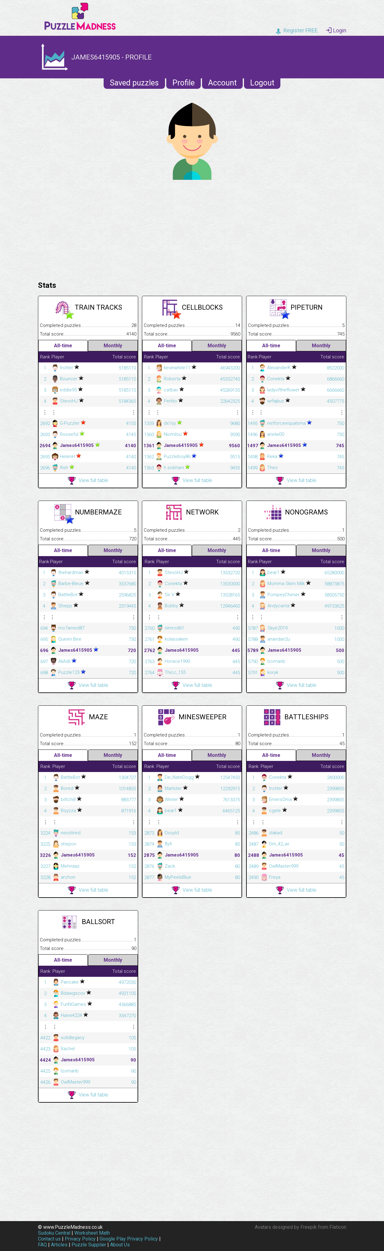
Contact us (49, 1239)
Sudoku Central (54, 1233)
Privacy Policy (80, 1239)
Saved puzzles (134, 82)
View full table (88, 481)
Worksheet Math (92, 1233)
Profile (183, 82)
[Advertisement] (192, 229)
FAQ (42, 1245)
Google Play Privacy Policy (129, 1239)
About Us (120, 1245)
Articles (59, 1245)
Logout (262, 82)
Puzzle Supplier (89, 1245)
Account (222, 82)
